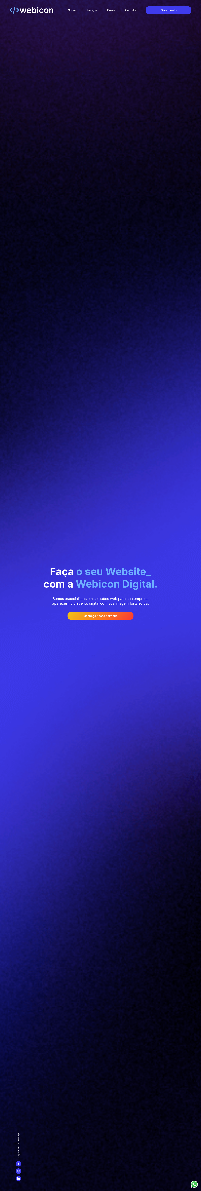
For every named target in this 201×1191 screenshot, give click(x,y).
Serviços (91, 10)
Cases (111, 10)
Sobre (72, 10)
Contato (130, 10)
